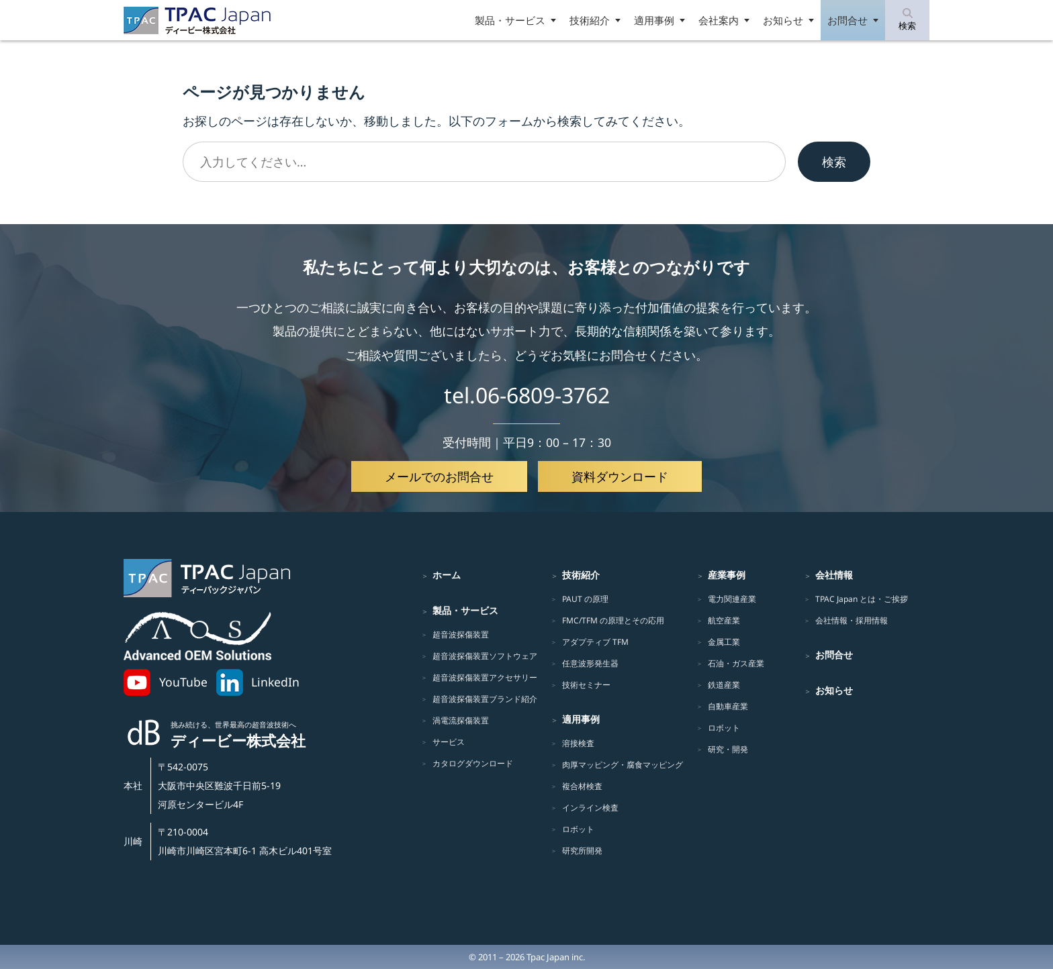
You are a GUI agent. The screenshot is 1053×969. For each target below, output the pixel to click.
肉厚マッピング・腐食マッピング (622, 764)
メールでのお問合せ (439, 476)
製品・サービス (510, 20)
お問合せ (847, 20)
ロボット (578, 829)
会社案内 (718, 20)
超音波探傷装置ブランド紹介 (484, 699)
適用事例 (654, 20)
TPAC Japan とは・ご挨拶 (861, 599)
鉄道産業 (724, 685)
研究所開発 (582, 850)
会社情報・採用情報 (851, 620)
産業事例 (726, 574)
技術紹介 (589, 20)
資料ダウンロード (619, 476)
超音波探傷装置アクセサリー (484, 677)
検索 (834, 162)
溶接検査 (578, 743)
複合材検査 (582, 786)
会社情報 (834, 574)
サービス (448, 742)
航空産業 (724, 620)
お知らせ (783, 20)
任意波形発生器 (590, 663)
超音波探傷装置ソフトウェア (484, 656)
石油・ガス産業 (736, 663)
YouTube (183, 682)
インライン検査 (590, 807)
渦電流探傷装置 (460, 720)
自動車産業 (728, 706)
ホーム (446, 574)
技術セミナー (586, 685)
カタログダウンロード (472, 763)
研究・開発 (728, 749)
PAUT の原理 (585, 599)
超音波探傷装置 (460, 634)
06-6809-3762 (542, 394)
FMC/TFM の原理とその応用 (613, 620)
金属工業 (724, 642)
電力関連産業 (732, 599)
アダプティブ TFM (595, 642)
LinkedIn (275, 682)
